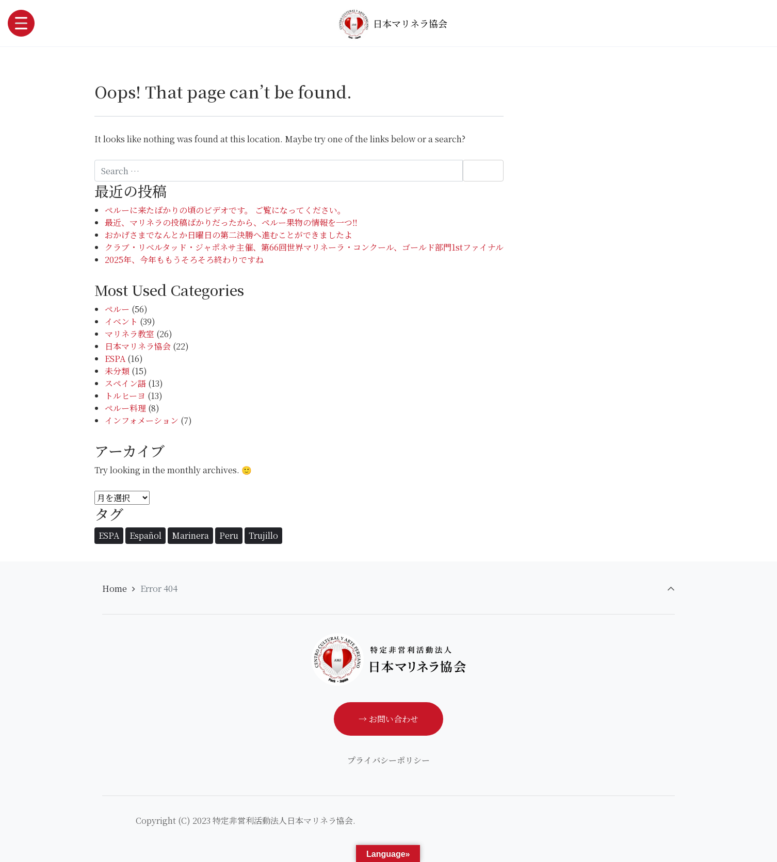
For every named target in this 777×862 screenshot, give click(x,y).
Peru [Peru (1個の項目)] (228, 535)
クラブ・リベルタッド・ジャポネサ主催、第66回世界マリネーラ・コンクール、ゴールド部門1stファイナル (304, 247)
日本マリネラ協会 (392, 24)
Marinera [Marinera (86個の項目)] (190, 535)
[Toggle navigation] (21, 23)
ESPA (115, 358)
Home (114, 588)
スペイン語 (125, 383)
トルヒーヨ (125, 396)
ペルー (117, 309)
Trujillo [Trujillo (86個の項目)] (263, 535)
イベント (121, 321)
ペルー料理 (125, 408)
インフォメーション (142, 420)
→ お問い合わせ (388, 719)
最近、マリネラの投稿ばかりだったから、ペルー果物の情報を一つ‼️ (231, 222)
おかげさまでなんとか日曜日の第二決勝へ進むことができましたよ (228, 235)
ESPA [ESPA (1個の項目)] (109, 535)
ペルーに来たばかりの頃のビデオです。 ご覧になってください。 (225, 210)
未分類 (117, 371)
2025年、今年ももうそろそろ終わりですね (184, 260)
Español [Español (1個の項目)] (145, 535)
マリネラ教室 (129, 334)
